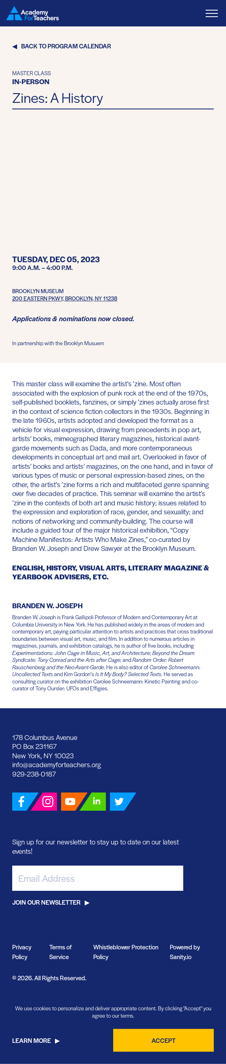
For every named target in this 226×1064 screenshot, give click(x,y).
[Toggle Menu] (212, 13)
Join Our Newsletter (46, 902)
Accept (163, 1040)
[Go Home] (32, 13)
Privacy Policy (21, 951)
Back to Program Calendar (66, 45)
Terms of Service (60, 951)
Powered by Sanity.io (185, 951)
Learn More (31, 1040)
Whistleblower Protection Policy (125, 951)
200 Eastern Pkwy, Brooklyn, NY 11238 (64, 298)
